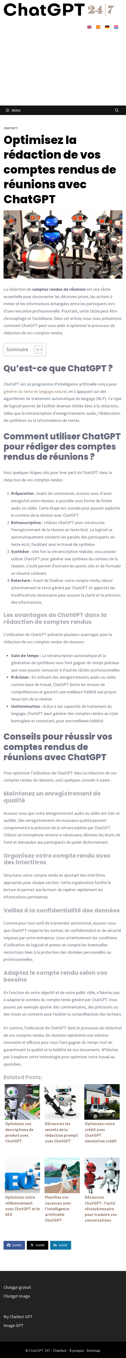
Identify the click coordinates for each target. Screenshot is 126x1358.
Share (14, 1245)
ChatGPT (11, 128)
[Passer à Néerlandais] (116, 26)
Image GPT (14, 1325)
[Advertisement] (63, 70)
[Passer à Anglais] (89, 26)
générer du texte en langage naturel (35, 391)
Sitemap (93, 1350)
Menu (13, 110)
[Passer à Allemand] (107, 26)
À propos (76, 1350)
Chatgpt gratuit (17, 1287)
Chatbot (60, 1350)
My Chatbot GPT (18, 1316)
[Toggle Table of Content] (36, 349)
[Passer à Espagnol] (98, 26)
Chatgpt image (17, 1296)
